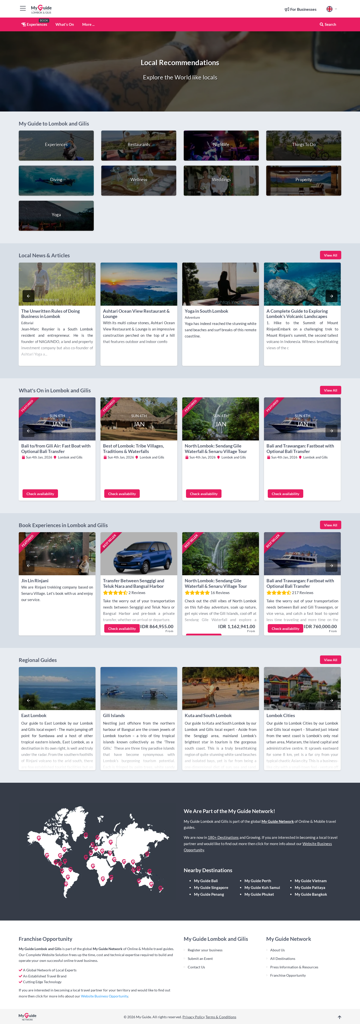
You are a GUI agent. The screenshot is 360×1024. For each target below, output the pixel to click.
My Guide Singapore (211, 887)
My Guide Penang (209, 894)
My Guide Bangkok (311, 894)
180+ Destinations (223, 837)
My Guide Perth (257, 880)
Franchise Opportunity (288, 975)
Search (327, 24)
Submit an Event (200, 958)
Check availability (40, 494)
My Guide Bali (206, 880)
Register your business (205, 950)
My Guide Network (278, 821)
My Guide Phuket (259, 894)
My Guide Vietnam (311, 880)
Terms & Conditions (221, 1017)
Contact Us (196, 967)
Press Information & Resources (294, 967)
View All (330, 255)
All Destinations (282, 958)
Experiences (34, 24)
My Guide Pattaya (310, 887)
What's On (65, 24)
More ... (88, 24)
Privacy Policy (193, 1017)
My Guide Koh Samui (262, 887)
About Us (277, 950)
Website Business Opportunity (104, 996)
